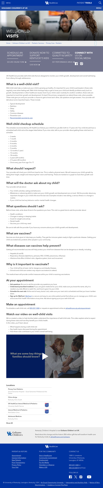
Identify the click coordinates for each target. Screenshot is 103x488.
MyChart (28, 296)
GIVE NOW (35, 65)
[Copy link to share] (96, 43)
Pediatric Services (38, 43)
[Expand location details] (29, 391)
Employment (43, 460)
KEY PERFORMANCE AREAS (63, 62)
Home (8, 43)
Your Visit (15, 467)
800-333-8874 (74, 468)
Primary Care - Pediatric (54, 43)
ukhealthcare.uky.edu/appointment (78, 308)
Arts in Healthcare (45, 455)
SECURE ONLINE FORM (16, 62)
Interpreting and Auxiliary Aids (77, 482)
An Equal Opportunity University (52, 482)
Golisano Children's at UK (21, 43)
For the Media (44, 462)
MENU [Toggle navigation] (98, 8)
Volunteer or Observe (46, 465)
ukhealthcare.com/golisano (60, 437)
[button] (6, 3)
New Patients (16, 460)
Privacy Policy (16, 465)
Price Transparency (18, 462)
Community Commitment (48, 458)
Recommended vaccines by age (21, 118)
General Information (19, 458)
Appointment (16, 455)
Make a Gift (43, 467)
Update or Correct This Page (57, 485)
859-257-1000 (34, 308)
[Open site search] (100, 3)
